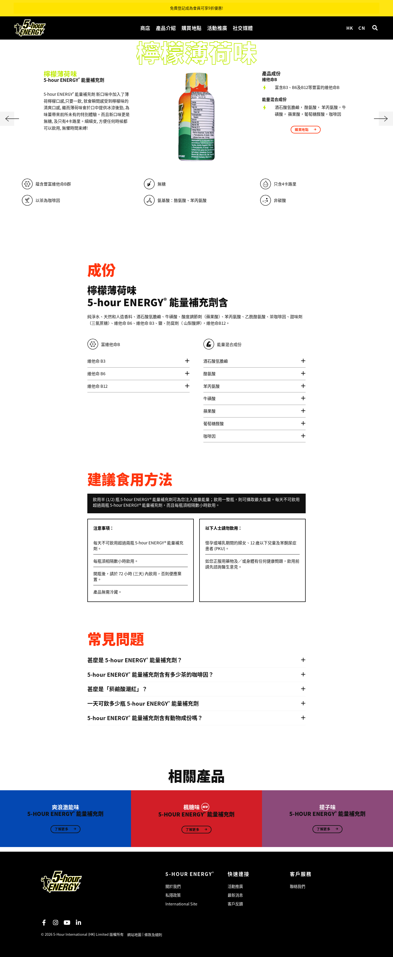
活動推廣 (217, 27)
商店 (145, 27)
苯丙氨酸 (211, 386)
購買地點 (191, 27)
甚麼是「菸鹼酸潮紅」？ (117, 689)
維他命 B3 (96, 361)
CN (361, 28)
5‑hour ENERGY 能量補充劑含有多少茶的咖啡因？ (150, 675)
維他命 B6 (96, 373)
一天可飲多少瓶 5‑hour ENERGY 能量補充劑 (143, 703)
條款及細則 (154, 934)
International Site (181, 904)
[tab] (138, 361)
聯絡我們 (298, 884)
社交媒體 (243, 27)
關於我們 (173, 884)
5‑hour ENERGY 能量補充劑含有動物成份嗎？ (145, 718)
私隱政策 (173, 894)
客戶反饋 (236, 904)
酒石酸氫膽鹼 (215, 361)
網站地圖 (135, 934)
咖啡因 (209, 436)
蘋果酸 (209, 411)
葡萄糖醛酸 (213, 423)
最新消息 (236, 894)
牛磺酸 (209, 398)
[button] (374, 27)
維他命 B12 (97, 386)
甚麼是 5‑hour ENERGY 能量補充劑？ (134, 660)
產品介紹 (166, 27)
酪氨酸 (209, 373)
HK (349, 28)
